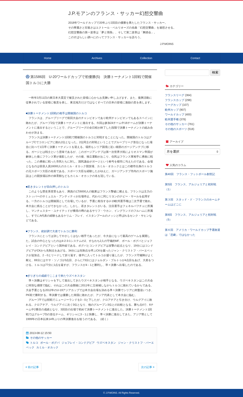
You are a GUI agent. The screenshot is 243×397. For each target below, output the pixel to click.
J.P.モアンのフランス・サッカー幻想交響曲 (115, 13)
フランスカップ (174, 100)
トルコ (34, 342)
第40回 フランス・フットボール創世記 (190, 174)
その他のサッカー (41, 337)
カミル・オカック (47, 347)
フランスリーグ (174, 95)
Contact (195, 58)
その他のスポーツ (176, 129)
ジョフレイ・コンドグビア (78, 342)
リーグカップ (173, 104)
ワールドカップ (174, 114)
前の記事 (32, 367)
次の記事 (147, 367)
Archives (97, 58)
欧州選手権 (172, 119)
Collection (146, 58)
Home (47, 58)
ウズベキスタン (106, 342)
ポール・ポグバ (50, 342)
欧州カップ (172, 109)
